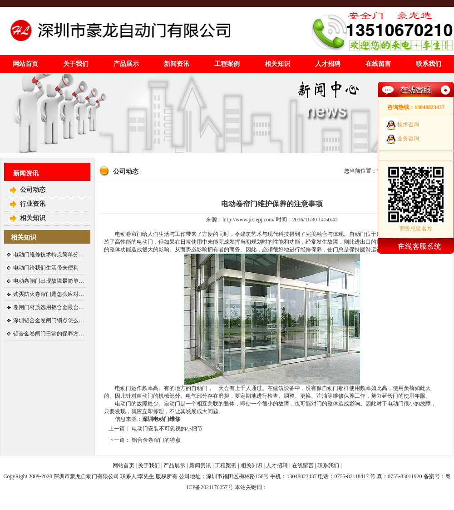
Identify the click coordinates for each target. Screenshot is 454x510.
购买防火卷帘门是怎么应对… (48, 294)
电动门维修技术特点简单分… (48, 254)
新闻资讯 (176, 63)
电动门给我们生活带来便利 (46, 268)
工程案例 (227, 63)
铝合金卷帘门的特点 (156, 440)
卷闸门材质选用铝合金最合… (48, 307)
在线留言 (378, 63)
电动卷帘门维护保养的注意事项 (272, 204)
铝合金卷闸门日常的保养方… (48, 333)
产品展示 (126, 63)
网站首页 (25, 63)
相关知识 (277, 63)
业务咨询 (408, 138)
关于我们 (76, 63)
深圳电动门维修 (161, 419)
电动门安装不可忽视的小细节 (167, 428)
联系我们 (428, 63)
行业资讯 (32, 203)
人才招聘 (327, 63)
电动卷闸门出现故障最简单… (48, 281)
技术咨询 (408, 124)
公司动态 (32, 189)
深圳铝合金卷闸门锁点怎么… (48, 320)
